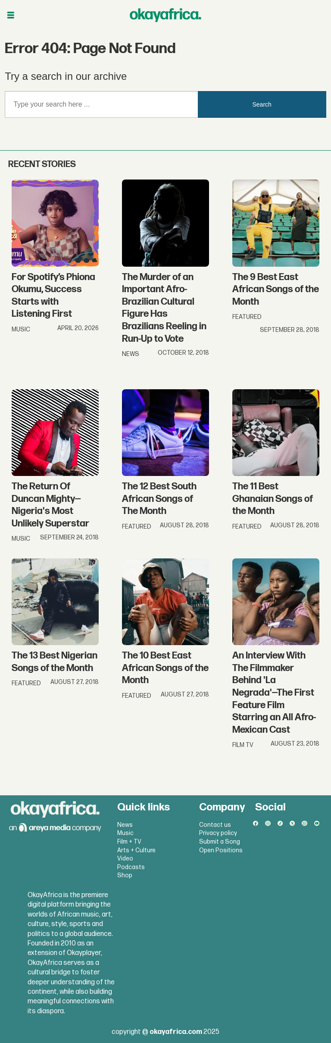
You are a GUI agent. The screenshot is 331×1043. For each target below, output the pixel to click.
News (125, 825)
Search (262, 104)
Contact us (215, 825)
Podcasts (131, 867)
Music (125, 833)
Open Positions (221, 850)
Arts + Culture (136, 850)
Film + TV (129, 841)
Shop (124, 875)
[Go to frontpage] (165, 15)
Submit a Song (219, 841)
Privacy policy (218, 833)
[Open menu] (11, 15)
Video (125, 858)
